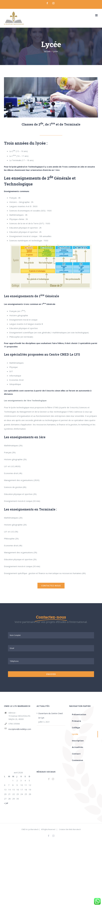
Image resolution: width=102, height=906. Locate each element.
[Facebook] (49, 779)
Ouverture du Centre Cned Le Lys (50, 715)
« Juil (6, 803)
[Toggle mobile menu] (96, 15)
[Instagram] (53, 779)
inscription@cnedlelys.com (19, 729)
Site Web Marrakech (73, 829)
